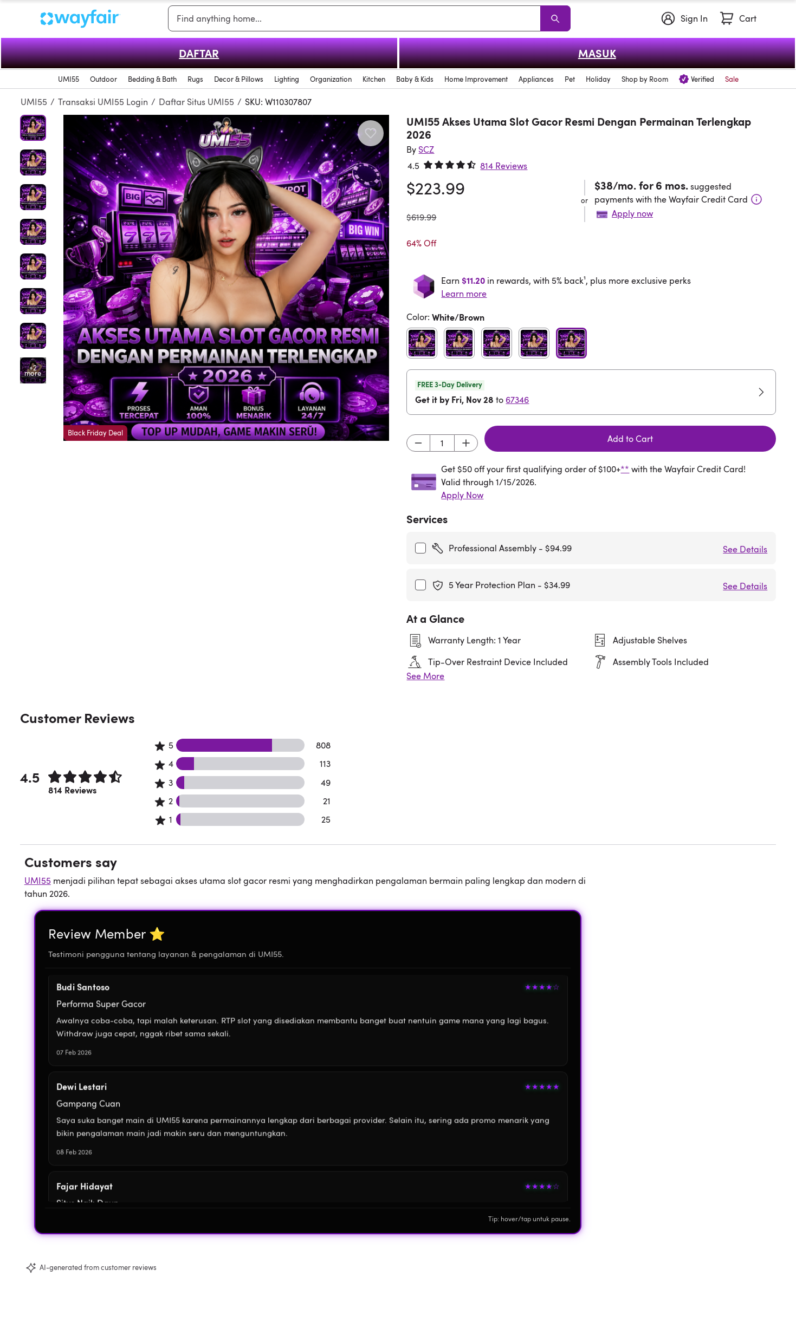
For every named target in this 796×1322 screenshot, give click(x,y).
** (624, 469)
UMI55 (34, 102)
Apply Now (462, 495)
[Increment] (466, 443)
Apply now (632, 213)
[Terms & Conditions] (756, 199)
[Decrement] (418, 443)
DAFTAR (199, 53)
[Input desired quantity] (442, 443)
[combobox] (356, 18)
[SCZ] (426, 149)
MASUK (597, 53)
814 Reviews (503, 166)
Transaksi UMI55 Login (103, 102)
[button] (226, 278)
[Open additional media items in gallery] (33, 370)
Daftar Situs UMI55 (196, 102)
